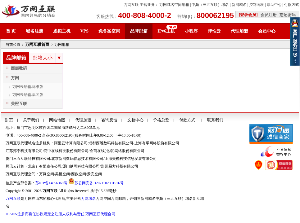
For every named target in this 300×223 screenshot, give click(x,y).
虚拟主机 (61, 31)
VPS (84, 31)
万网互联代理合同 (100, 214)
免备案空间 (109, 31)
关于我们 (31, 120)
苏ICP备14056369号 (51, 183)
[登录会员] (248, 14)
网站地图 (57, 120)
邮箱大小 (42, 57)
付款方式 (291, 4)
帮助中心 (274, 4)
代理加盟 (239, 31)
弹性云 (214, 31)
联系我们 (215, 120)
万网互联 (131, 4)
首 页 (11, 31)
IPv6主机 (166, 31)
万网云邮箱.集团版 (27, 95)
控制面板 (256, 4)
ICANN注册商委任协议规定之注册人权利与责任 (45, 214)
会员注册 (269, 14)
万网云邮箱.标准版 (27, 87)
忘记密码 (288, 14)
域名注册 (34, 31)
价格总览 (161, 120)
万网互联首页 (37, 44)
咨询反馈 (109, 120)
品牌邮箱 (139, 31)
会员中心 (266, 31)
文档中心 (135, 120)
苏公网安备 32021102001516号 (99, 183)
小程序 (191, 31)
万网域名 (88, 198)
